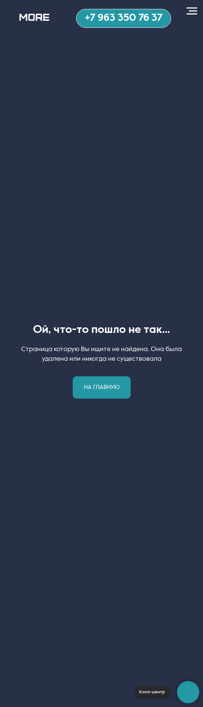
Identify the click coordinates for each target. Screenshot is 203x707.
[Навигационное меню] (192, 11)
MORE (34, 16)
